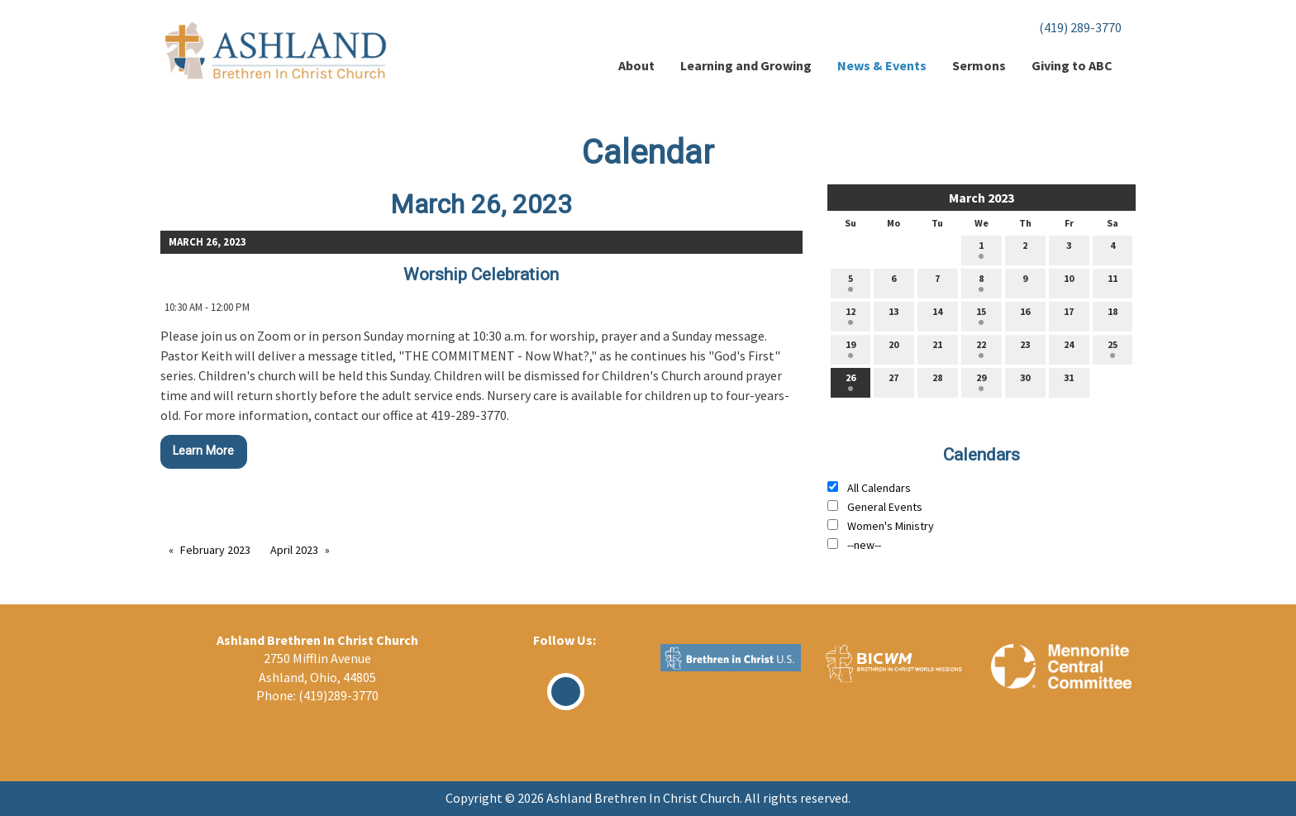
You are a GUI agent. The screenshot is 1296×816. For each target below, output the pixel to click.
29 (981, 381)
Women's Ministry (890, 525)
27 (893, 381)
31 (1069, 381)
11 (1112, 282)
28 (937, 381)
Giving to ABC (1072, 65)
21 (937, 348)
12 (850, 315)
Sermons (979, 65)
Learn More (203, 451)
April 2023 (294, 549)
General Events (884, 506)
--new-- (864, 544)
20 (893, 348)
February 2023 (215, 549)
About (636, 65)
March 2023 (981, 197)
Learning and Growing (746, 65)
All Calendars (879, 487)
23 (1025, 348)
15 (981, 315)
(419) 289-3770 (1080, 27)
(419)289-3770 (338, 695)
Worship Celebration (481, 274)
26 (850, 381)
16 (1025, 315)
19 (850, 348)
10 (1069, 282)
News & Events (882, 65)
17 (1069, 315)
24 (1069, 348)
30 (1025, 381)
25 (1112, 348)
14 (937, 315)
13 (893, 315)
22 (981, 348)
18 (1112, 315)
